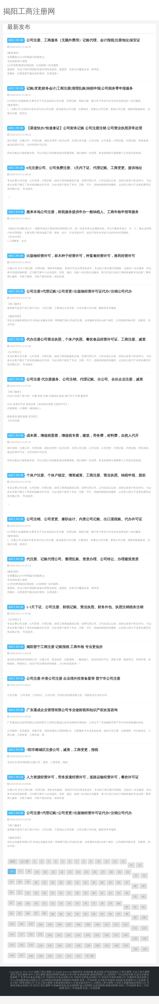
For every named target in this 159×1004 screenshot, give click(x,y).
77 (94, 913)
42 (85, 892)
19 (37, 881)
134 (40, 955)
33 (11, 891)
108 (78, 934)
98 (127, 923)
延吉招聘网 (73, 994)
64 (127, 902)
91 (69, 923)
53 (36, 902)
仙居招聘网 (99, 994)
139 (88, 955)
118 (31, 944)
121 (59, 944)
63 (118, 902)
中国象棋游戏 (58, 994)
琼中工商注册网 (37, 984)
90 (61, 923)
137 (69, 955)
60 (94, 902)
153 (78, 965)
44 (102, 892)
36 (36, 892)
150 (50, 965)
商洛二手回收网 (88, 989)
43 (94, 892)
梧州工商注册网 (42, 994)
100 (144, 927)
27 (103, 881)
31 (136, 885)
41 (77, 892)
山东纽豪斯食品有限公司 (27, 989)
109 (88, 934)
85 (19, 923)
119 (40, 944)
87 (36, 923)
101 (12, 933)
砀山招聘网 (86, 994)
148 (31, 965)
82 (135, 916)
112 (116, 934)
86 (28, 923)
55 (52, 902)
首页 (12, 871)
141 (107, 955)
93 (85, 923)
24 (78, 881)
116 (12, 944)
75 (77, 913)
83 (143, 916)
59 (85, 902)
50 (11, 902)
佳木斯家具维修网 (51, 989)
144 (135, 958)
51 (19, 902)
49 (143, 895)
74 (69, 913)
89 (52, 923)
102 (21, 933)
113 (125, 934)
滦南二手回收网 (127, 994)
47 (127, 892)
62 (110, 902)
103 (31, 933)
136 (59, 955)
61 (102, 902)
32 (144, 885)
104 (40, 934)
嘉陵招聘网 (96, 984)
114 (135, 937)
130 (144, 948)
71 (44, 913)
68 (19, 913)
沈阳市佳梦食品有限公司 (87, 986)
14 (131, 874)
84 (11, 923)
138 (78, 955)
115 (144, 937)
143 (126, 955)
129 (135, 948)
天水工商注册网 (44, 991)
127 (116, 944)
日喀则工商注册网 (103, 991)
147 (21, 965)
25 (86, 881)
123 (78, 944)
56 (61, 902)
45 (110, 892)
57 (69, 902)
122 (68, 944)
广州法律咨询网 (124, 984)
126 (106, 944)
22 (61, 881)
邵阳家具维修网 (124, 989)
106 (59, 934)
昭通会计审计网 (68, 984)
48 (135, 895)
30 (127, 881)
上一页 (24, 871)
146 (12, 965)
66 (143, 906)
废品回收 (99, 981)
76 (85, 913)
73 (61, 913)
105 (50, 934)
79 (110, 913)
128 (125, 944)
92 (77, 923)
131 (12, 954)
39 (61, 892)
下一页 (89, 965)
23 (70, 881)
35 (28, 891)
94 (94, 923)
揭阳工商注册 (16, 40)
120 (49, 944)
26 (94, 881)
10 (98, 871)
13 (123, 871)
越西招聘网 (52, 984)
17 (20, 881)
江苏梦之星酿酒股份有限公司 (130, 991)
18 (28, 881)
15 (139, 874)
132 (21, 954)
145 (145, 958)
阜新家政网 (83, 984)
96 (110, 923)
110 (97, 934)
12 (115, 871)
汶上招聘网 (109, 984)
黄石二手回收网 (73, 996)
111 (106, 934)
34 (19, 891)
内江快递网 (139, 989)
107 (69, 934)
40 (69, 892)
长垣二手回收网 (91, 996)
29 (119, 881)
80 (118, 913)
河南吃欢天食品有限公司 (59, 986)
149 (40, 965)
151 (59, 965)
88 (44, 923)
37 (44, 892)
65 (135, 906)
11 (106, 871)
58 (77, 902)
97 (118, 923)
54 (44, 902)
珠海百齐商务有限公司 (113, 986)
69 (28, 913)
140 (97, 955)
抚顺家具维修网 (70, 989)
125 (97, 944)
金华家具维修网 (106, 989)
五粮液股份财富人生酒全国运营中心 (73, 991)
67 (11, 912)
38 (52, 892)
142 (116, 955)
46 (118, 892)
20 (45, 881)
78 (102, 913)
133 (31, 954)
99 (135, 927)
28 (111, 881)
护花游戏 (109, 981)
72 (52, 913)
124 (87, 944)
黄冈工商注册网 (19, 984)
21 (53, 881)
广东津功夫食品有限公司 (31, 986)
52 (28, 902)
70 (36, 913)
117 (21, 944)
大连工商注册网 (141, 981)
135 (50, 955)
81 (127, 916)
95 (102, 923)
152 (69, 965)
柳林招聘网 (112, 994)
